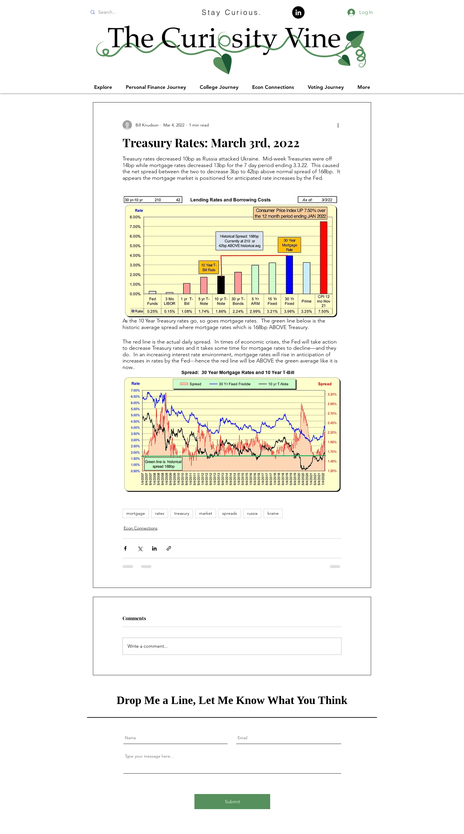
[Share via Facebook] (125, 548)
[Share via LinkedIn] (154, 548)
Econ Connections (140, 528)
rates (159, 513)
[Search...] (132, 12)
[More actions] (337, 125)
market (205, 513)
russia (252, 513)
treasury (181, 513)
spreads (229, 513)
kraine (273, 513)
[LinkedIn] (298, 12)
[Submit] (232, 801)
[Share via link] (169, 548)
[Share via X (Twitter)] (140, 548)
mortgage (135, 513)
